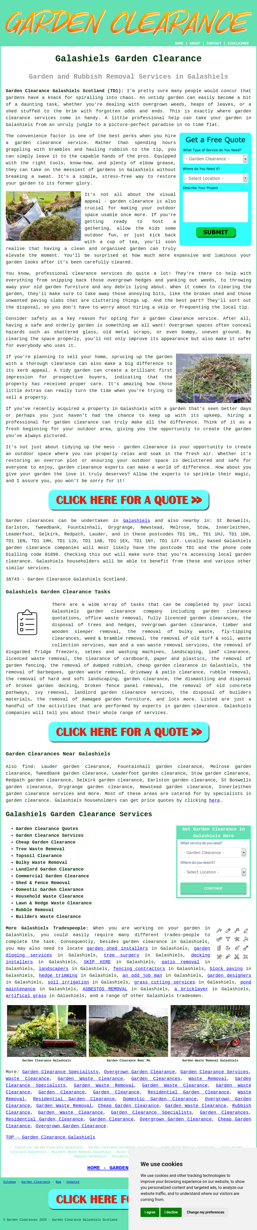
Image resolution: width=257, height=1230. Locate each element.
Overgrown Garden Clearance (139, 1071)
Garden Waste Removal (104, 1085)
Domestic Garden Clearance (160, 1099)
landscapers (54, 968)
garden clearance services (40, 793)
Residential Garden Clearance (188, 1092)
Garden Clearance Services (214, 1071)
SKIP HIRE (97, 962)
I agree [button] (150, 1212)
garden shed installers (117, 948)
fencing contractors (139, 968)
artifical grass (26, 995)
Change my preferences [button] (205, 1212)
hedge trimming (58, 975)
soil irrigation (68, 982)
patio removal (180, 962)
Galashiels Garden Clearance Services (79, 814)
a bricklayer (191, 989)
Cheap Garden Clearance (128, 1105)
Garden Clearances (155, 1078)
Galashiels (136, 520)
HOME (179, 44)
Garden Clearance (61, 1092)
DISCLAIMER (238, 44)
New (58, 1182)
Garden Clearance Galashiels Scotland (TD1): (65, 90)
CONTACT (214, 44)
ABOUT (195, 44)
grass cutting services (164, 982)
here (214, 800)
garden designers (229, 975)
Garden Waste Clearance (90, 1078)
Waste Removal (207, 1078)
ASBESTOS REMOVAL (105, 989)
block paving (226, 968)
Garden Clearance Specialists (60, 1071)
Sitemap (9, 1182)
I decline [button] (171, 1212)
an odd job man (142, 975)
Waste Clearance (27, 1078)
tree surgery (121, 955)
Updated (73, 1182)
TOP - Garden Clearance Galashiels (50, 1137)
